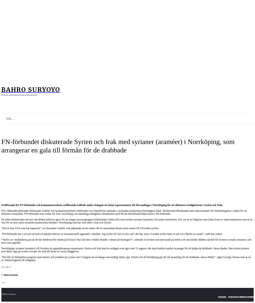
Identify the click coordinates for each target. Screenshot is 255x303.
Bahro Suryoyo (11, 274)
